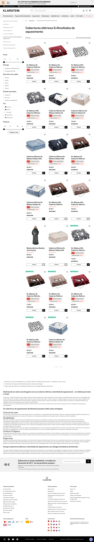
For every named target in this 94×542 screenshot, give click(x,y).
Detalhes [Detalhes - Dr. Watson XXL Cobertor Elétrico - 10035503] (34, 127)
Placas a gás (6, 512)
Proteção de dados (29, 539)
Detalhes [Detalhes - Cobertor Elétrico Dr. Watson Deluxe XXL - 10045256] (56, 173)
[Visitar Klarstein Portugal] (54, 530)
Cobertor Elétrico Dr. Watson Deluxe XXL (35, 158)
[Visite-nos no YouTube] (13, 539)
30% (7, 85)
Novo (7, 97)
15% (6, 80)
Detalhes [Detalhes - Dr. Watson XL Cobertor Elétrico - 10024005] (79, 173)
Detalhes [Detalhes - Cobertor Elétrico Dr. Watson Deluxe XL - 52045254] (56, 356)
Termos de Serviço (84, 523)
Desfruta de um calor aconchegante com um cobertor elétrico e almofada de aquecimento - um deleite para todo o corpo (35, 381)
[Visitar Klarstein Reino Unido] (51, 524)
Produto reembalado (11, 100)
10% (7, 77)
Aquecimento (31, 20)
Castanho (9, 117)
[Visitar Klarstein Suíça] (54, 521)
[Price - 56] (7, 59)
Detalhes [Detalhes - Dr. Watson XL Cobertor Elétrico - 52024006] (56, 310)
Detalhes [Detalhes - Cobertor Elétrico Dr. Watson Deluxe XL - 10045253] (56, 127)
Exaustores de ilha (7, 495)
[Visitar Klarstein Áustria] (51, 521)
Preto (8, 107)
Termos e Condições (42, 539)
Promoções (90, 16)
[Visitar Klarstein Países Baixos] (51, 530)
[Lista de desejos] (86, 10)
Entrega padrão (10, 71)
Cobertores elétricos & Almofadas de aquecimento (12, 37)
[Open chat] (91, 539)
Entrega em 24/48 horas (12, 68)
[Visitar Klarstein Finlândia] (59, 527)
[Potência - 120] (7, 126)
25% (6, 83)
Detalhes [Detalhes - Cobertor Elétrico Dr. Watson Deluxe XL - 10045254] (34, 218)
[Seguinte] (92, 16)
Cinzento (8, 115)
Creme (8, 112)
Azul (7, 109)
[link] (36, 52)
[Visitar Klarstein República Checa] (56, 524)
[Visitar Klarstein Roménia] (54, 527)
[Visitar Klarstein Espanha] (48, 524)
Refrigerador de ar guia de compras (57, 509)
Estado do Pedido (74, 493)
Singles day (51, 491)
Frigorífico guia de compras (55, 507)
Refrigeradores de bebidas (10, 504)
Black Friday (51, 489)
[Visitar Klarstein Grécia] (59, 530)
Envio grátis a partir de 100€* (26, 6)
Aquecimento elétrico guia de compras (57, 501)
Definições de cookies (75, 501)
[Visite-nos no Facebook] (8, 539)
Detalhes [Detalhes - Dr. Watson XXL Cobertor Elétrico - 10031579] (56, 218)
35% (7, 88)
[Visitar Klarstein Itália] (59, 521)
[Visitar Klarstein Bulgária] (56, 527)
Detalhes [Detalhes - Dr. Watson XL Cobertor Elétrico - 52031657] (79, 310)
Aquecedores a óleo (8, 27)
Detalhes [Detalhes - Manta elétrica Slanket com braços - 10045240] (34, 264)
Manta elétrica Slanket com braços (36, 249)
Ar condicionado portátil (9, 491)
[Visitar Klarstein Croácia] (51, 527)
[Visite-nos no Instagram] (4, 539)
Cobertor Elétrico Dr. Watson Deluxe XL (57, 112)
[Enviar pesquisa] (32, 10)
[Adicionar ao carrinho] (43, 81)
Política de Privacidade (74, 523)
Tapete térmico (7, 41)
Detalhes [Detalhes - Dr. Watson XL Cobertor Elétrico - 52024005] (34, 310)
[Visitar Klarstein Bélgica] (48, 530)
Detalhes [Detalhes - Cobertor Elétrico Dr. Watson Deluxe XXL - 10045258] (56, 264)
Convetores (6, 24)
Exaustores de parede (8, 508)
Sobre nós (72, 489)
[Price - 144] (20, 59)
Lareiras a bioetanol (8, 33)
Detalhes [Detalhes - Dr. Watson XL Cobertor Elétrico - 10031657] (56, 81)
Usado (7, 95)
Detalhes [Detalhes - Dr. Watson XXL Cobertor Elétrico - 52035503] (79, 264)
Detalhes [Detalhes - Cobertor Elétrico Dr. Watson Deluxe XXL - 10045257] (34, 173)
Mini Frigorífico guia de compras (56, 511)
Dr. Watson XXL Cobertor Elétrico (78, 66)
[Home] (27, 20)
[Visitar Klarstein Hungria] (59, 524)
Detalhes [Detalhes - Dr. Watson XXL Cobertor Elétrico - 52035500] (34, 356)
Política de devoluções (75, 495)
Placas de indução (7, 510)
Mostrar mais (13, 132)
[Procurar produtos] (51, 10)
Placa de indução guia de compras (56, 493)
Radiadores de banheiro (9, 45)
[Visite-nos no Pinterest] (17, 539)
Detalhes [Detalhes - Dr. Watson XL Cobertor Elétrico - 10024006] (34, 81)
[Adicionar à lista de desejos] (45, 43)
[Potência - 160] (20, 126)
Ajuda (71, 491)
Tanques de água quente (9, 48)
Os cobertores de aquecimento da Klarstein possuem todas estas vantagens (24, 384)
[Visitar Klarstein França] (56, 521)
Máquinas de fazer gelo (9, 501)
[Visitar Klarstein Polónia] (48, 527)
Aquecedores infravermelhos (10, 21)
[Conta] (83, 10)
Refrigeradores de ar (8, 506)
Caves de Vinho (7, 489)
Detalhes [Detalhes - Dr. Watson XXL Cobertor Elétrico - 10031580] (79, 218)
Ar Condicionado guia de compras (56, 499)
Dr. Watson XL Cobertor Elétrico (33, 66)
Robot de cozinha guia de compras (56, 513)
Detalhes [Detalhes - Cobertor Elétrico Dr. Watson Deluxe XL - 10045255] (79, 127)
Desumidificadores (8, 493)
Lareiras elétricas (7, 30)
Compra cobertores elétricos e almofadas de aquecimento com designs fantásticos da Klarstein (29, 386)
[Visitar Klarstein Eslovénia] (56, 530)
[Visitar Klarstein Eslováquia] (54, 524)
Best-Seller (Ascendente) (83, 38)
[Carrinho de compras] (90, 10)
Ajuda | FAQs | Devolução (85, 6)
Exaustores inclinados (8, 497)
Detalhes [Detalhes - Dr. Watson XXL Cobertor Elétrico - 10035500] (79, 81)
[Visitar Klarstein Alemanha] (48, 521)
